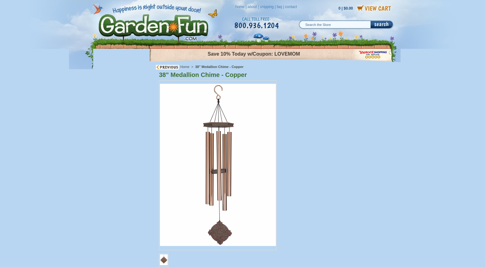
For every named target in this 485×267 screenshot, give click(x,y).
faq (279, 7)
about (252, 7)
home (240, 7)
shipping (267, 7)
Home (184, 67)
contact (291, 7)
